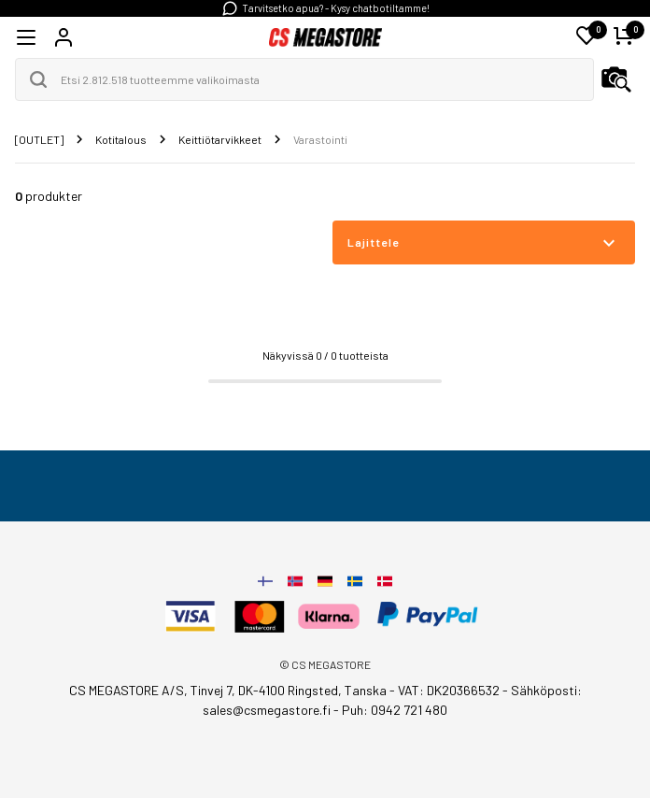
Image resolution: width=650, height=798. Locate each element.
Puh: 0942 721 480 (394, 710)
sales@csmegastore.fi (267, 710)
